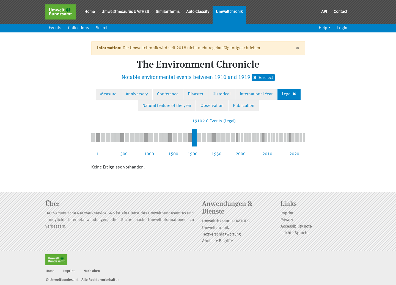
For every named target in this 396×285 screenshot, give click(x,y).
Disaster (195, 94)
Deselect (263, 77)
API (324, 12)
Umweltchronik (229, 12)
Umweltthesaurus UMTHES (125, 12)
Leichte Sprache (295, 233)
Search (102, 28)
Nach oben (92, 271)
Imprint (286, 213)
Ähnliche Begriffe (217, 241)
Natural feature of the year (166, 106)
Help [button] (323, 28)
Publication (243, 106)
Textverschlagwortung (221, 235)
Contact (340, 12)
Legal (287, 94)
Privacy (286, 220)
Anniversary (137, 94)
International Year (256, 94)
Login (342, 28)
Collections (78, 28)
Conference (167, 94)
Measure (108, 94)
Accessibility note (296, 227)
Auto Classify (197, 12)
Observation (212, 106)
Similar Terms (168, 12)
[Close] (297, 48)
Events (55, 28)
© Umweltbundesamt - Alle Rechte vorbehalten (82, 280)
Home (89, 12)
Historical (221, 94)
